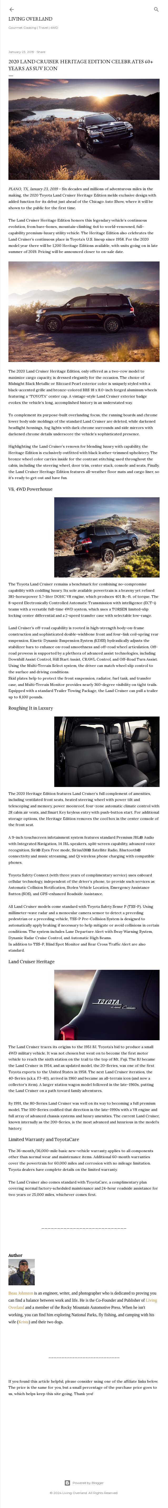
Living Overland (30, 19)
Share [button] (41, 52)
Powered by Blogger (84, 1483)
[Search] (156, 8)
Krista (23, 1322)
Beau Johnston (20, 1293)
